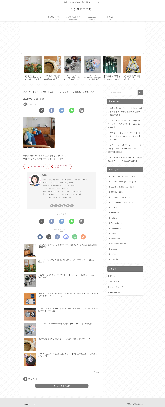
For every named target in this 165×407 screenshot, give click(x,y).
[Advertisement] (82, 38)
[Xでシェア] (41, 110)
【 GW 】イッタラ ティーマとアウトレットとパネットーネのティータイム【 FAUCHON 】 (124, 136)
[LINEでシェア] (71, 110)
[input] (125, 92)
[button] (81, 110)
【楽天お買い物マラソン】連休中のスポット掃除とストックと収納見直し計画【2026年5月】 (125, 111)
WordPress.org (114, 292)
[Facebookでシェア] (51, 110)
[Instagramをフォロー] (64, 205)
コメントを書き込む (62, 386)
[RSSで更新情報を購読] (72, 205)
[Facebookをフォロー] (60, 205)
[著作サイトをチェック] (52, 205)
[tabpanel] (33, 68)
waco (44, 175)
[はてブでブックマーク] (61, 110)
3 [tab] (86, 85)
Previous (22, 54)
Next (143, 54)
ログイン (111, 276)
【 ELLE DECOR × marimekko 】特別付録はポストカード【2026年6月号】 (125, 159)
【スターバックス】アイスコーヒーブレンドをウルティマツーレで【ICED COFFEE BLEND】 (125, 148)
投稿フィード (113, 281)
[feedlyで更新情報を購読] (68, 205)
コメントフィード (115, 287)
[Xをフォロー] (56, 205)
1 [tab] (79, 85)
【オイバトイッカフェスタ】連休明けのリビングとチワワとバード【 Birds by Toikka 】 (125, 124)
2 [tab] (82, 85)
